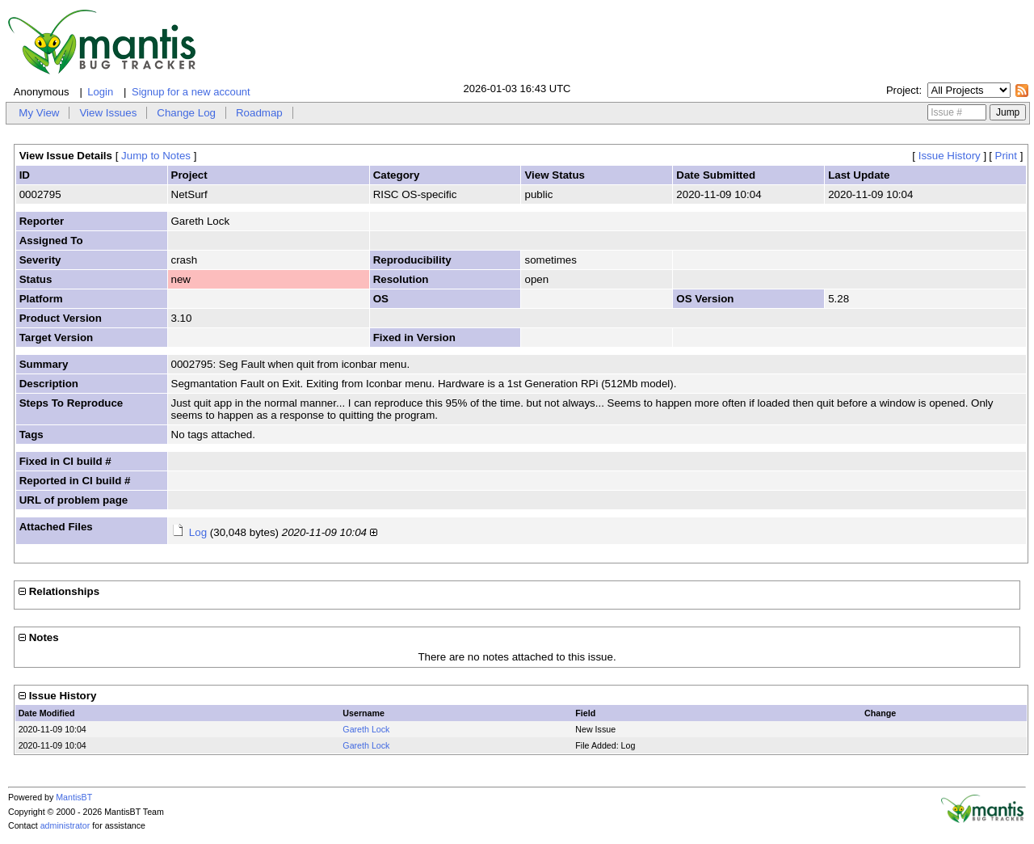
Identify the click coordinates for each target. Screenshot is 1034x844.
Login (100, 92)
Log (198, 532)
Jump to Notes (156, 156)
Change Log (186, 113)
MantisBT (74, 797)
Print (1006, 156)
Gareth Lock (366, 729)
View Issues (108, 113)
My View (39, 113)
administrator (65, 825)
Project (902, 90)
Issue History (949, 156)
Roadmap (259, 113)
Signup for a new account (191, 92)
